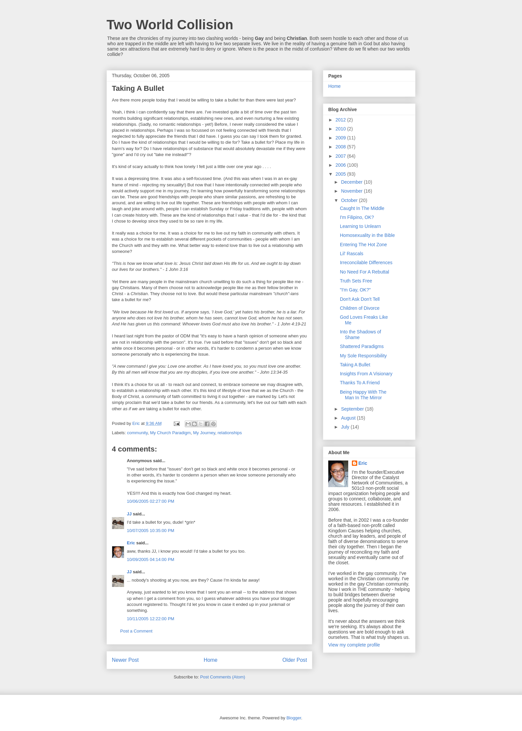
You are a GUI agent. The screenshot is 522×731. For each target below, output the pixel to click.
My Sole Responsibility (363, 355)
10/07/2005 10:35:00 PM (150, 530)
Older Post (294, 660)
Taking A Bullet (355, 364)
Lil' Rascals (351, 253)
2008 (341, 146)
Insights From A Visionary (366, 373)
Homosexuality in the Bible (367, 235)
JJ (129, 513)
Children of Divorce (360, 308)
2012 (341, 119)
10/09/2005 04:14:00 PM (150, 559)
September (353, 409)
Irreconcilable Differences (366, 262)
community (137, 432)
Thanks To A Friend (360, 382)
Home (211, 660)
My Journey (204, 432)
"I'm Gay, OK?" (355, 289)
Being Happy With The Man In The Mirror (363, 394)
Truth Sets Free (356, 280)
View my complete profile (354, 644)
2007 (341, 156)
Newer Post (125, 660)
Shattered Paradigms (362, 346)
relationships (229, 432)
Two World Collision (170, 24)
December (352, 182)
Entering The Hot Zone (363, 244)
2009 (341, 137)
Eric (131, 542)
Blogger (293, 717)
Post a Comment (136, 631)
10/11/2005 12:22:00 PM (150, 618)
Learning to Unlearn (360, 226)
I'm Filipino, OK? (357, 217)
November (352, 191)
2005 (341, 174)
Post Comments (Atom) (222, 676)
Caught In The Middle (362, 208)
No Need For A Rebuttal (364, 271)
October (350, 200)
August (349, 418)
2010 (341, 128)
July (346, 427)
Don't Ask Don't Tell (360, 299)
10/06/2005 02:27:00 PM (150, 501)
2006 (341, 165)
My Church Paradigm (170, 432)
